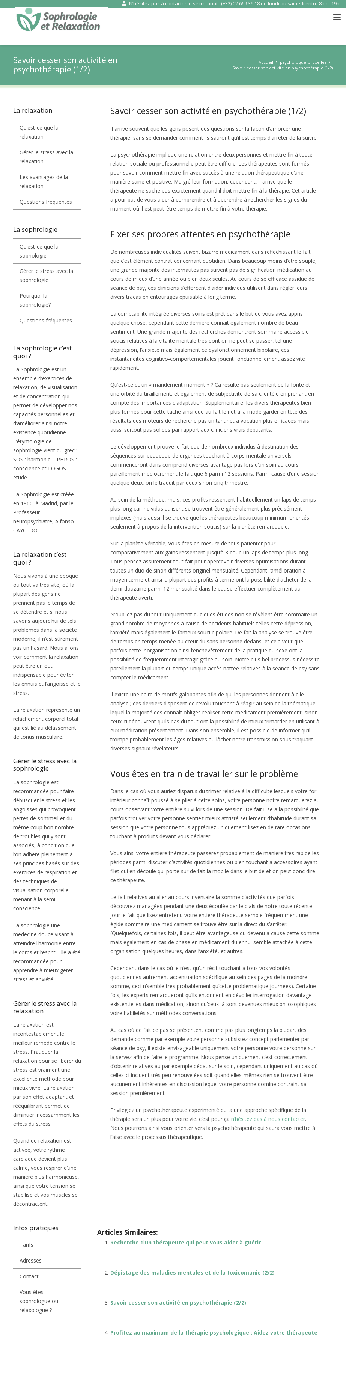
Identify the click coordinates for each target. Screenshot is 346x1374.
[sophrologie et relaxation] (61, 21)
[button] (337, 17)
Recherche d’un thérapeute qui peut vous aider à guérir (185, 1242)
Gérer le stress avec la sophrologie (46, 275)
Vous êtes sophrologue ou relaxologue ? (39, 1301)
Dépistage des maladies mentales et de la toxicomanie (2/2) (192, 1272)
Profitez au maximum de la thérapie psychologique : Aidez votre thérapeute (213, 1332)
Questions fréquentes (46, 201)
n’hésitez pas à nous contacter (268, 1118)
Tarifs (26, 1244)
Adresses (31, 1260)
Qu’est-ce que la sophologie (39, 251)
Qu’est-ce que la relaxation (39, 132)
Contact (29, 1276)
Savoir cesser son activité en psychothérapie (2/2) (178, 1302)
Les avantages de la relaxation (44, 181)
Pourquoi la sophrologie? (35, 300)
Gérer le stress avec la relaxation (46, 157)
